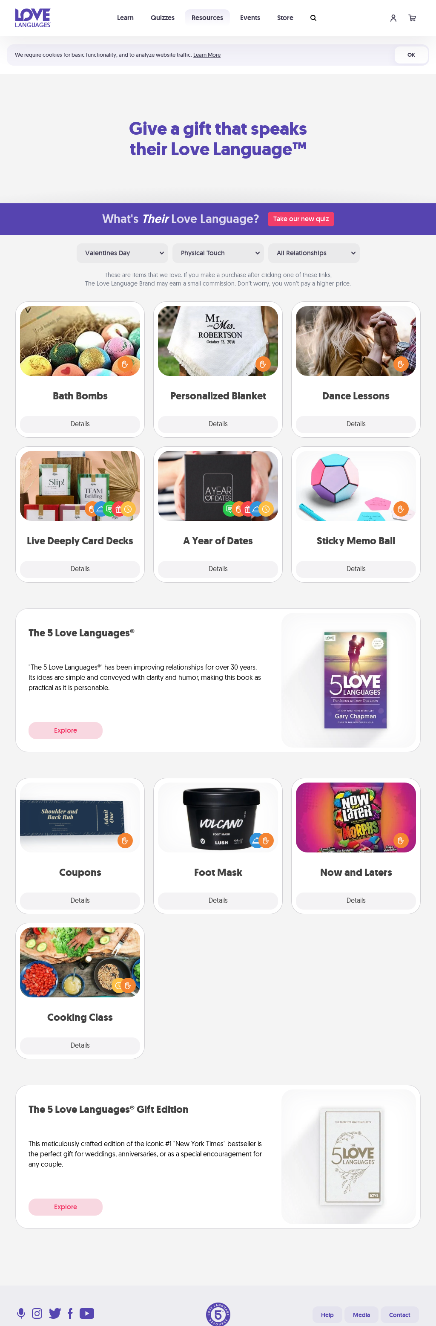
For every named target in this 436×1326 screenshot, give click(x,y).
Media (361, 1315)
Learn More (207, 54)
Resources (207, 17)
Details (80, 424)
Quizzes (163, 17)
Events (250, 17)
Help (327, 1315)
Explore (65, 730)
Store (285, 17)
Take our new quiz (301, 218)
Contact (399, 1315)
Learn (125, 17)
